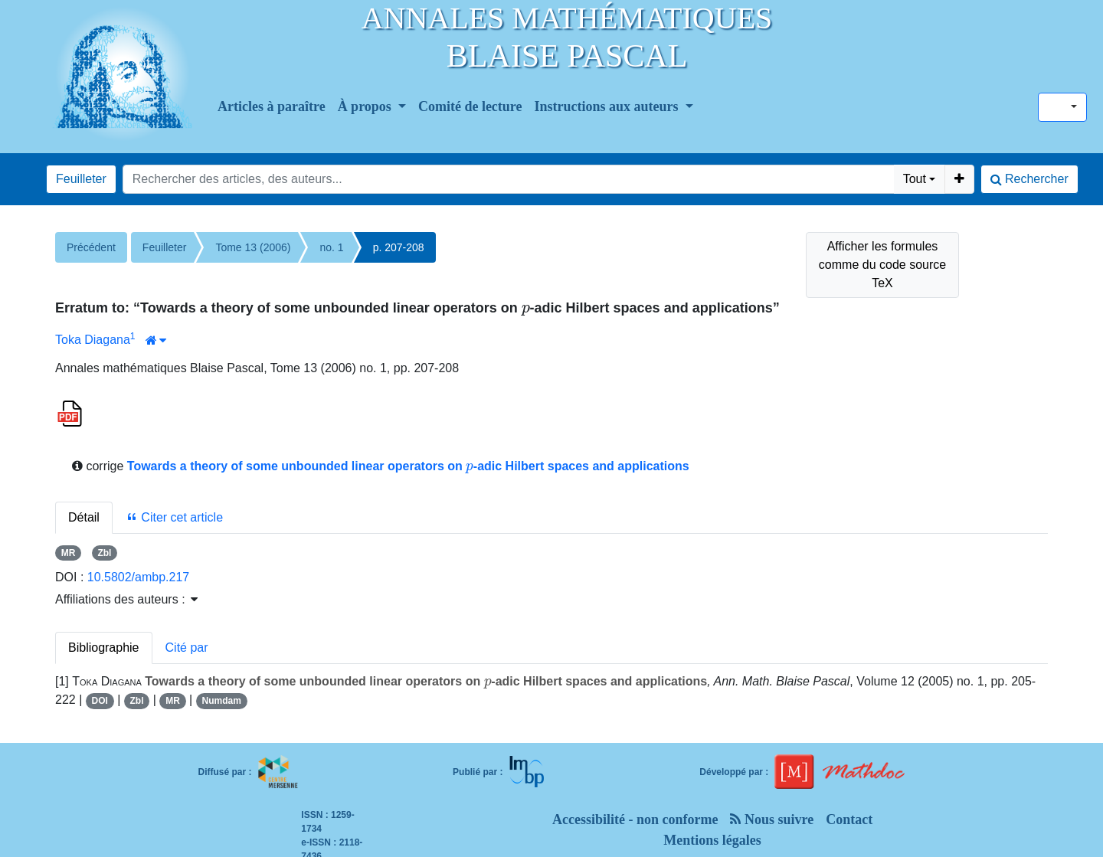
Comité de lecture (470, 106)
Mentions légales (712, 840)
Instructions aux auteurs (608, 106)
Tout (914, 178)
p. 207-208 (398, 247)
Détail (84, 517)
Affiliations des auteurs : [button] (126, 599)
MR (68, 553)
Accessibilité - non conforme (635, 819)
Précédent (91, 247)
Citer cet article (174, 517)
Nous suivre (771, 819)
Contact (849, 819)
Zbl (104, 553)
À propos (366, 106)
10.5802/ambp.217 (138, 577)
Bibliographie (103, 647)
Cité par (186, 647)
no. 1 (331, 247)
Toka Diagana (92, 339)
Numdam (221, 700)
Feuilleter (81, 178)
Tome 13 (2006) (252, 247)
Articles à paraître (272, 106)
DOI (100, 700)
